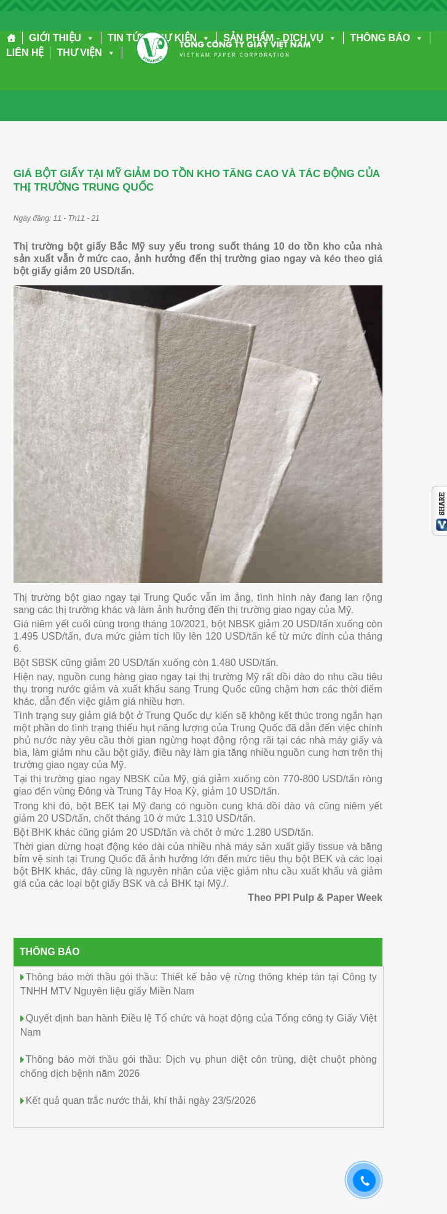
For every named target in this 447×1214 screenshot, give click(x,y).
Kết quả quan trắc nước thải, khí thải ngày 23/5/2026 (141, 1100)
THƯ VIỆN (86, 52)
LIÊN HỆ (25, 52)
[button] (88, 38)
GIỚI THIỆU (62, 38)
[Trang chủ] (11, 38)
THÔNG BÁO (387, 38)
